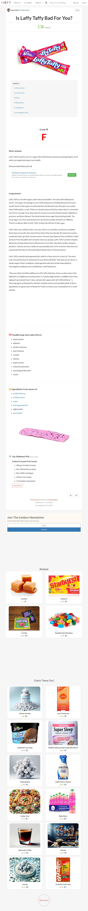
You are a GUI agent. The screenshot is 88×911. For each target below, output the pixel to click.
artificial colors (19, 397)
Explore (38, 3)
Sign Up (76, 3)
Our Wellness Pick (22, 113)
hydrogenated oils (20, 405)
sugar (15, 401)
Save (77, 10)
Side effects (20, 103)
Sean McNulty (53, 500)
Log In (84, 3)
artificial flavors (19, 393)
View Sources (35, 500)
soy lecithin (17, 413)
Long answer (20, 93)
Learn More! (17, 485)
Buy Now (72, 175)
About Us (17, 3)
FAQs (18, 98)
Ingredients (20, 108)
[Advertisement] (44, 308)
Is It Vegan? (28, 3)
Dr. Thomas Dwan (23, 10)
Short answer (20, 88)
